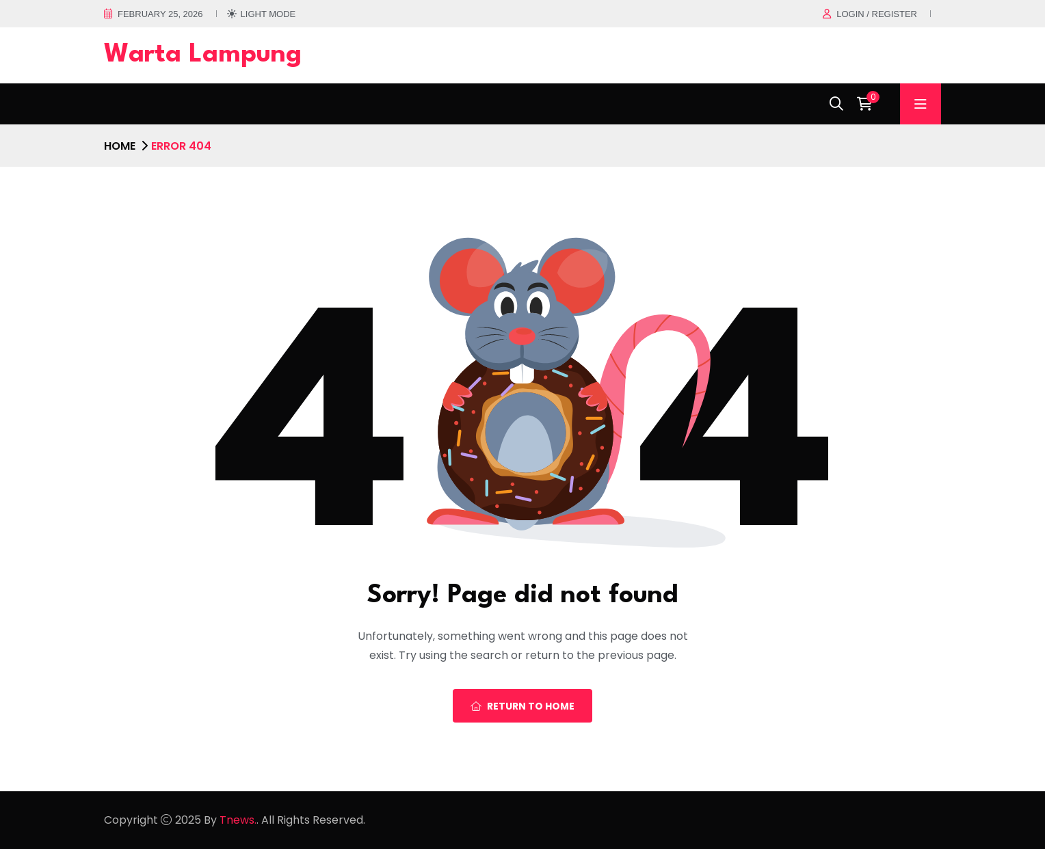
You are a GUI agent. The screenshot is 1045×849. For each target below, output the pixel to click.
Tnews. (238, 820)
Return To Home (522, 706)
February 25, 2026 (160, 14)
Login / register (876, 14)
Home (119, 146)
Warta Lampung (203, 55)
